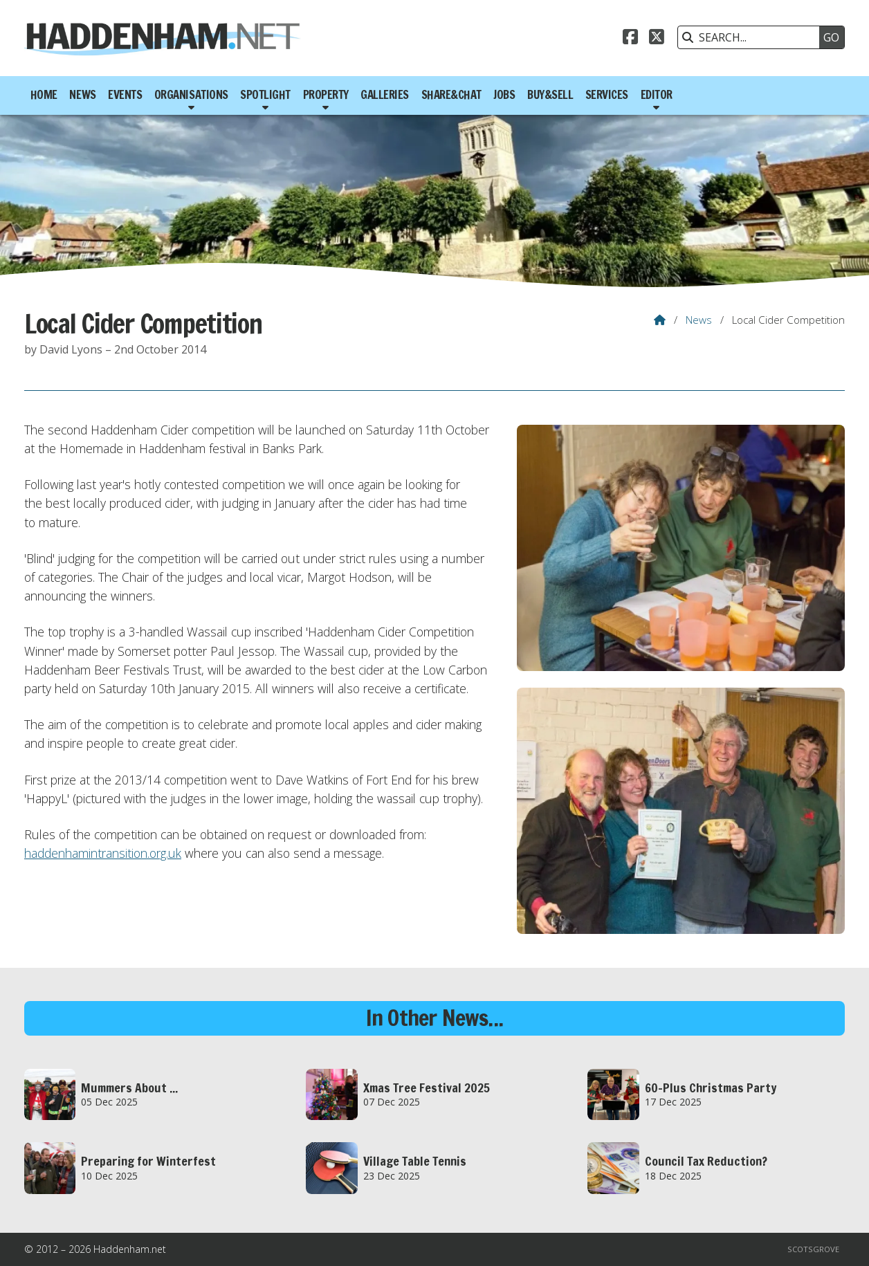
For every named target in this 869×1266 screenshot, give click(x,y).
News (699, 320)
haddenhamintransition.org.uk (102, 853)
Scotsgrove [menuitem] (813, 1249)
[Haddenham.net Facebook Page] (630, 38)
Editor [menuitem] (657, 94)
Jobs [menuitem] (504, 94)
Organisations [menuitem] (191, 94)
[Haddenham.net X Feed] (656, 38)
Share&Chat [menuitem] (451, 94)
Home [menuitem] (43, 94)
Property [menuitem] (326, 94)
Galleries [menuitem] (384, 94)
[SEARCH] (752, 37)
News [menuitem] (82, 94)
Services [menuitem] (606, 94)
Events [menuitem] (125, 94)
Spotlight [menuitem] (265, 94)
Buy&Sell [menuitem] (550, 94)
